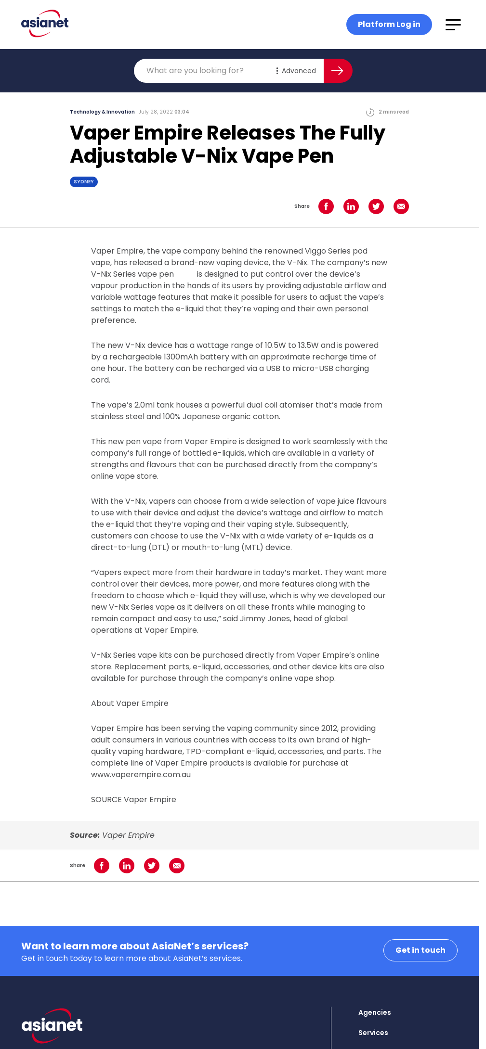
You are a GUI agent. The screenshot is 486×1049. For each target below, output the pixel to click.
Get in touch (420, 950)
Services (373, 1032)
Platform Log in (389, 24)
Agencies (374, 1012)
